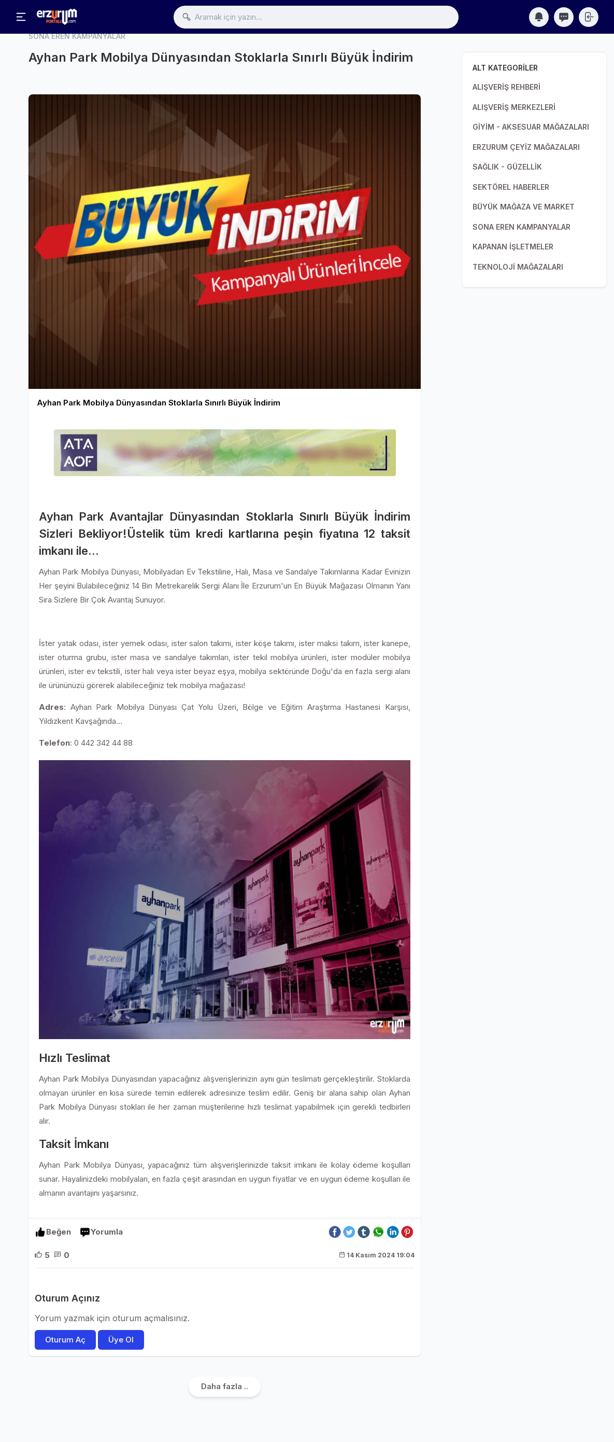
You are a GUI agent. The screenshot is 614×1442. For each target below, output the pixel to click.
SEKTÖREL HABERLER (511, 187)
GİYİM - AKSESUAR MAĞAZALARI (531, 126)
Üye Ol (121, 1340)
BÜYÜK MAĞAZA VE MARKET (524, 206)
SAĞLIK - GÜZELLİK (507, 166)
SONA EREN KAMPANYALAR (521, 226)
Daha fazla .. (224, 1387)
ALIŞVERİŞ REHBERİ (506, 86)
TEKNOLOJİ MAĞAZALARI (518, 266)
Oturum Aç (65, 1340)
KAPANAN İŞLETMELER (513, 246)
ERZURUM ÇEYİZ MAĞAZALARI (526, 147)
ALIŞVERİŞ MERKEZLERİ (514, 107)
